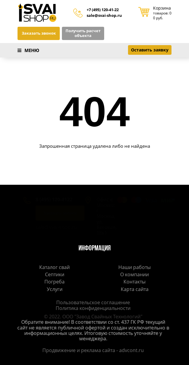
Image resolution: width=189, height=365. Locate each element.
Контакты (134, 281)
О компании (134, 274)
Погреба (54, 281)
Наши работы (134, 267)
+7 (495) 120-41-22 (103, 10)
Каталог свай (54, 267)
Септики (54, 274)
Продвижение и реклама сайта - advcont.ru (92, 350)
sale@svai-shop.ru (104, 15)
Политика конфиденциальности (91, 308)
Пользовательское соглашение (92, 302)
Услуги (54, 289)
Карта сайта (135, 289)
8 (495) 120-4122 (48, 199)
